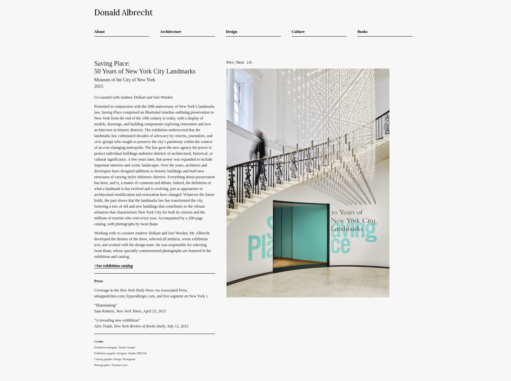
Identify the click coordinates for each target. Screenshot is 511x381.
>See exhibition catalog (113, 265)
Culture (298, 31)
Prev (230, 62)
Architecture (170, 31)
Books (363, 31)
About (99, 31)
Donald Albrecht (123, 13)
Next (240, 62)
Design (231, 31)
